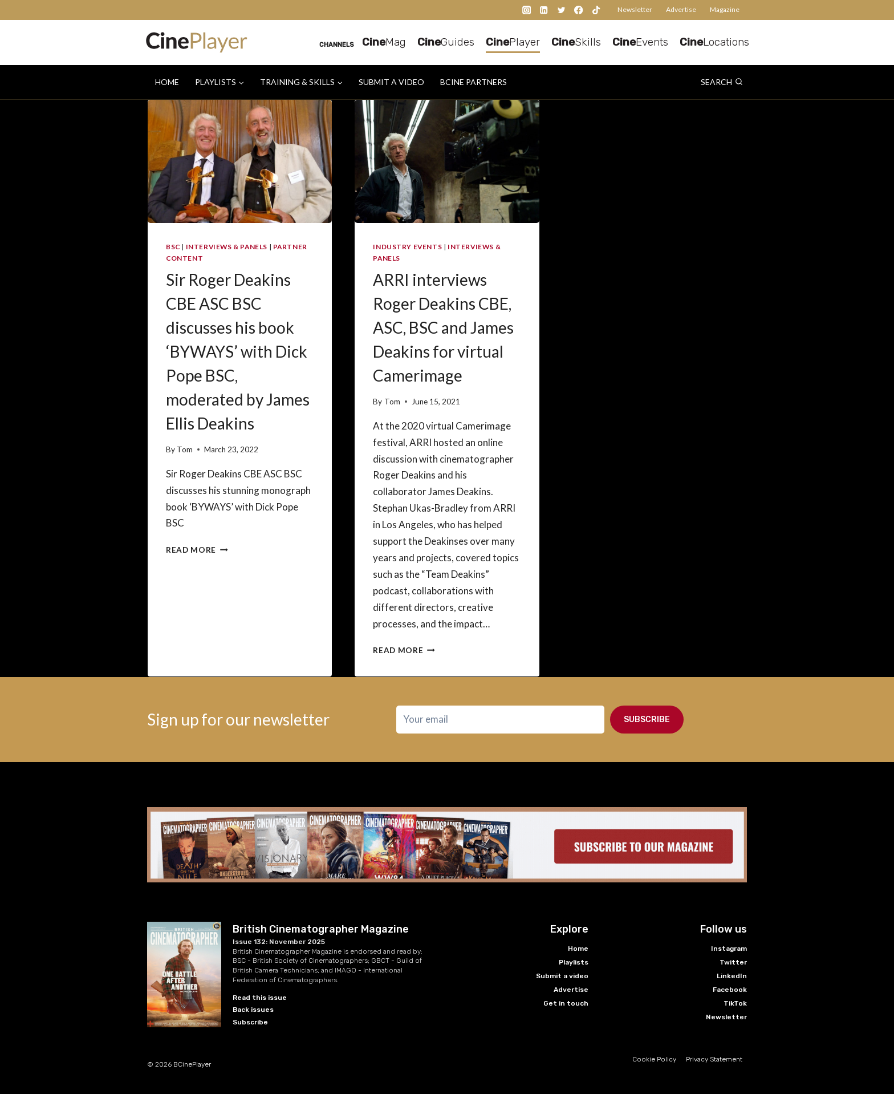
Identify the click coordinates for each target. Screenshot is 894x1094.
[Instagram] (526, 10)
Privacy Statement (714, 1059)
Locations (714, 41)
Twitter (733, 962)
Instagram (729, 949)
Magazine (724, 9)
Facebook (730, 990)
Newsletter (634, 9)
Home (167, 82)
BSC (173, 246)
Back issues (253, 1010)
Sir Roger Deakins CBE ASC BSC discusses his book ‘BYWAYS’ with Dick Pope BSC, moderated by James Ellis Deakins (238, 351)
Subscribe (647, 719)
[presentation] (240, 161)
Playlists (573, 962)
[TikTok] (596, 10)
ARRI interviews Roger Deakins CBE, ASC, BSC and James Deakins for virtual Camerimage (443, 327)
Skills (576, 41)
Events (640, 41)
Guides (445, 41)
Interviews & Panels (226, 246)
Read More (197, 549)
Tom (185, 449)
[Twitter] (561, 10)
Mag (384, 41)
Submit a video (391, 82)
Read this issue (260, 998)
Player (513, 41)
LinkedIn (732, 976)
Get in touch (565, 1003)
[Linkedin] (544, 10)
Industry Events (407, 246)
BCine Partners (473, 82)
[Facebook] (579, 10)
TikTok (735, 1003)
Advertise (681, 9)
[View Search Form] (722, 82)
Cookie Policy (654, 1059)
